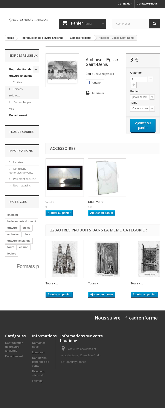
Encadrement (18, 115)
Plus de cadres (21, 132)
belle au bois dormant (21, 221)
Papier (134, 91)
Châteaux (18, 82)
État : (89, 74)
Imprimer (98, 93)
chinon (24, 247)
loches (11, 253)
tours (10, 247)
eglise (27, 227)
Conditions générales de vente (40, 361)
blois (27, 234)
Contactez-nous (147, 3)
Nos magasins (21, 185)
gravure (12, 227)
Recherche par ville (20, 105)
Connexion (125, 3)
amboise (13, 234)
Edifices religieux (16, 92)
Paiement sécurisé (24, 179)
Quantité (136, 72)
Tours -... (52, 283)
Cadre (50, 201)
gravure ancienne (19, 240)
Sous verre (96, 201)
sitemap (37, 380)
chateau (12, 214)
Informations (21, 151)
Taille (134, 102)
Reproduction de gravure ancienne (20, 72)
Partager (95, 82)
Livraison (18, 162)
